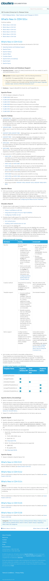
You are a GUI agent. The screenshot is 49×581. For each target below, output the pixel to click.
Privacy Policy (19, 571)
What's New (5, 523)
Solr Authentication (10, 220)
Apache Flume (7, 49)
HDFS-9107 (8, 178)
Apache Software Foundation (34, 554)
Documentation (6, 545)
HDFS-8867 (17, 163)
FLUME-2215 (6, 99)
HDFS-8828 (6, 148)
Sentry (26, 521)
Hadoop (40, 519)
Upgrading (40, 521)
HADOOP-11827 (7, 136)
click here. (20, 556)
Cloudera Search (7, 56)
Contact (4, 538)
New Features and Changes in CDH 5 (27, 15)
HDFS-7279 (8, 156)
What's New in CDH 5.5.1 (9, 27)
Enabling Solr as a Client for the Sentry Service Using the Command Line (39, 346)
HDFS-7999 (17, 169)
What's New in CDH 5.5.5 (9, 34)
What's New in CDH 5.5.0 (9, 25)
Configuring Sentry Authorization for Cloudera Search (25, 276)
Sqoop (34, 521)
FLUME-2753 (6, 106)
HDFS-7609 (17, 175)
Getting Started (28, 519)
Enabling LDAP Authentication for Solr (15, 223)
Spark (30, 521)
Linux (44, 519)
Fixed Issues (16, 519)
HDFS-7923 (8, 165)
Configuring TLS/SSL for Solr (13, 214)
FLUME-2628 (6, 104)
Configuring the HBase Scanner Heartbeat (31, 199)
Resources (5, 536)
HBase (35, 519)
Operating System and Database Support (14, 47)
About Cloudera (6, 534)
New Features (6, 521)
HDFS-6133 (6, 142)
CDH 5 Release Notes (9, 15)
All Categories (13, 523)
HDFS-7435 (8, 163)
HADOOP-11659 (38, 182)
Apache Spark (6, 61)
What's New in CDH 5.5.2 (9, 29)
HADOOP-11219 (7, 132)
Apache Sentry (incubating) (10, 58)
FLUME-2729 (6, 102)
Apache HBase (7, 54)
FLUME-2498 (6, 97)
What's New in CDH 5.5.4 (9, 32)
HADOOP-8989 (7, 127)
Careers (4, 541)
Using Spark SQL (11, 439)
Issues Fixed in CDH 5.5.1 (24, 465)
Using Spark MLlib (12, 449)
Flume (21, 519)
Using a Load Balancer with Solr (13, 209)
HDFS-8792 (8, 175)
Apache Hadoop (7, 51)
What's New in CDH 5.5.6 (9, 36)
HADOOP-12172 (29, 182)
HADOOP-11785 (20, 182)
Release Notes (15, 521)
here (12, 564)
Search (21, 521)
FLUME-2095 (6, 111)
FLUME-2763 (6, 109)
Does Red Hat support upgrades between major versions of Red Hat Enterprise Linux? (26, 83)
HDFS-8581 (8, 173)
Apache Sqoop (7, 63)
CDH (10, 519)
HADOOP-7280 (16, 132)
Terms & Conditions (8, 571)
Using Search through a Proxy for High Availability (18, 212)
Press (3, 543)
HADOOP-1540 (7, 118)
